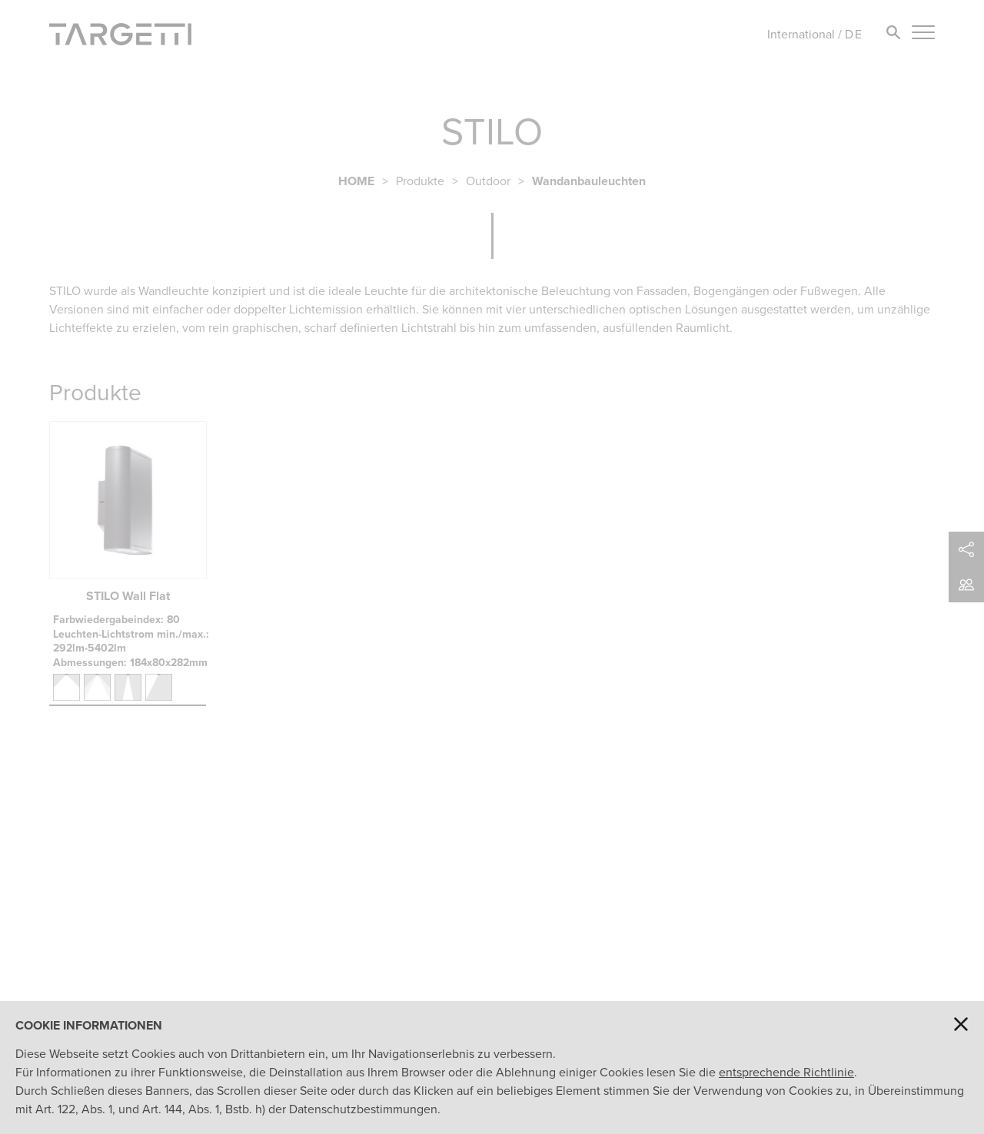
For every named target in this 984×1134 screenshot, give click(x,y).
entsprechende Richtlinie (786, 1072)
